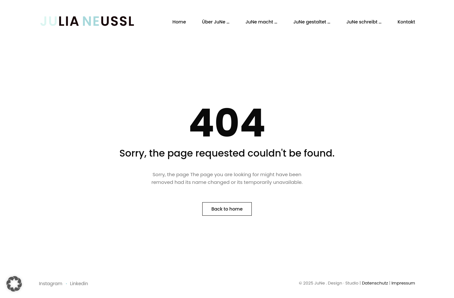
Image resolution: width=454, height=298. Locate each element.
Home (179, 22)
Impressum (403, 283)
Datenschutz (375, 283)
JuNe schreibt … (363, 22)
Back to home (226, 209)
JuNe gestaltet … (311, 22)
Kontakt (406, 22)
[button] (14, 284)
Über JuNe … (215, 22)
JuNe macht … (261, 22)
